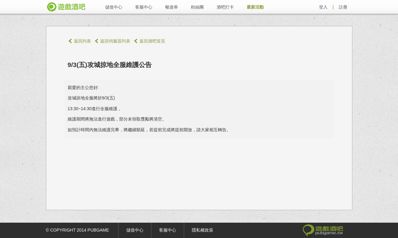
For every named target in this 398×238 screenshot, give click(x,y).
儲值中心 (113, 7)
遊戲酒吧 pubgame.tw (66, 7)
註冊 (343, 7)
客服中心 (143, 7)
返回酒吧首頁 (152, 41)
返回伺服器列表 (115, 41)
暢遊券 (171, 7)
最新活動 (255, 7)
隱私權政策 (202, 230)
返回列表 (82, 41)
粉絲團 (197, 7)
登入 (323, 7)
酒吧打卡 (225, 7)
